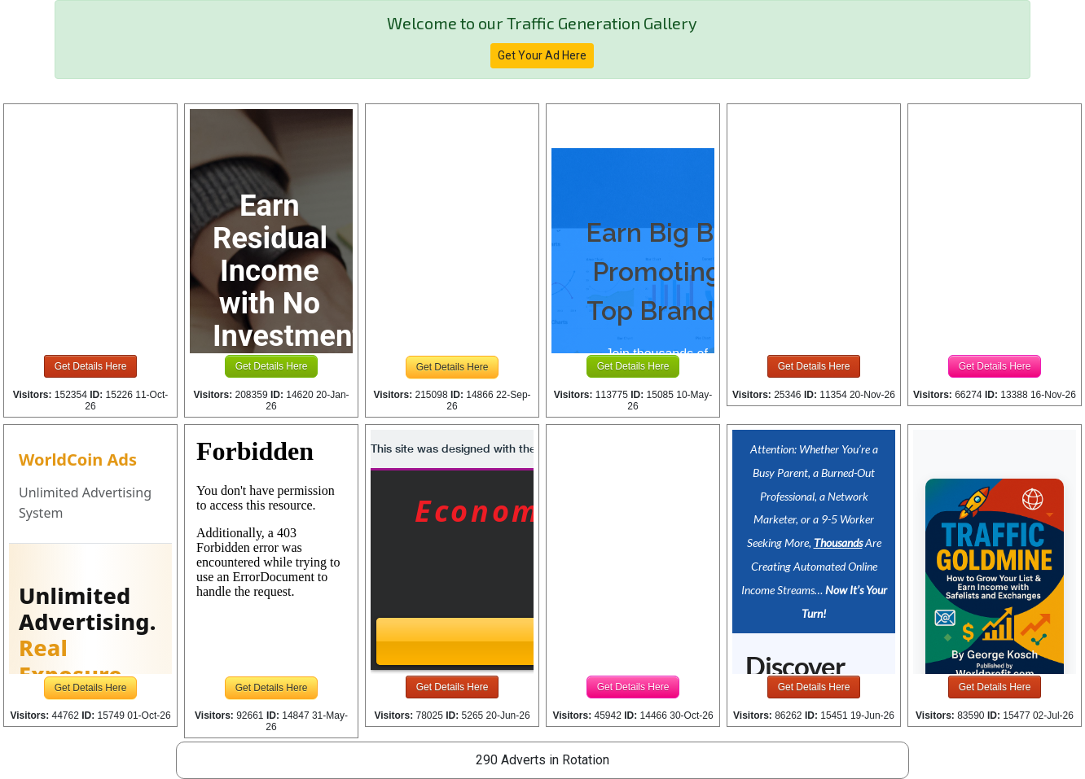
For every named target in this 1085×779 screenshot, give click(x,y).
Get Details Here (91, 366)
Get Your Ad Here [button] (542, 55)
